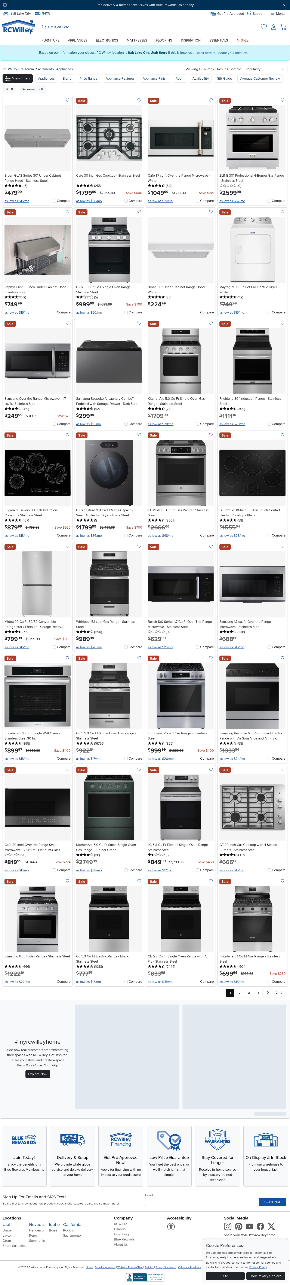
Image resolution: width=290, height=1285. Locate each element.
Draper (8, 1230)
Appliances (77, 40)
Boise (53, 1230)
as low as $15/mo (16, 201)
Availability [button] (200, 78)
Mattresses (137, 40)
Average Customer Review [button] (260, 78)
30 (9, 89)
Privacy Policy (258, 1267)
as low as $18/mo (16, 536)
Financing (121, 1234)
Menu (277, 14)
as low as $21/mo (160, 201)
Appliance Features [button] (120, 78)
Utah (7, 1224)
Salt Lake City (17, 13)
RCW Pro (120, 1224)
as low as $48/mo (160, 536)
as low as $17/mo (88, 759)
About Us (121, 1244)
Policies (149, 1267)
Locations (12, 1218)
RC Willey (10, 69)
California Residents (189, 1267)
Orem (7, 1241)
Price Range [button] (89, 78)
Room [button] (180, 78)
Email (149, 1195)
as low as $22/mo (17, 982)
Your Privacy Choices (265, 1276)
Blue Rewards (124, 1239)
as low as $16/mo (16, 647)
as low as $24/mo (232, 759)
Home (89, 1267)
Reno (33, 1235)
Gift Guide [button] (224, 78)
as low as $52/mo (232, 201)
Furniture (50, 40)
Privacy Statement (165, 1267)
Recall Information (105, 1267)
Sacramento (45, 69)
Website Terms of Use (130, 1267)
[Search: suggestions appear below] (147, 27)
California (27, 69)
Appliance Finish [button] (155, 78)
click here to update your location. (222, 53)
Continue (272, 1202)
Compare (64, 201)
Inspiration (191, 40)
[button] (18, 78)
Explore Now (37, 1074)
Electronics (107, 40)
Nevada (36, 1224)
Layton (8, 1235)
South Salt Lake (14, 1246)
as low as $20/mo (89, 312)
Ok (225, 1276)
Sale (243, 40)
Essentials (218, 40)
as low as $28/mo (160, 424)
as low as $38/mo (89, 870)
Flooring (164, 40)
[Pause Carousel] (5, 4)
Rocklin (68, 1230)
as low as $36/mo (89, 201)
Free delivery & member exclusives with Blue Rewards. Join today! (145, 5)
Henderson (37, 1230)
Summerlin (37, 1241)
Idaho (54, 1224)
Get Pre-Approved (227, 13)
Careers (120, 1229)
